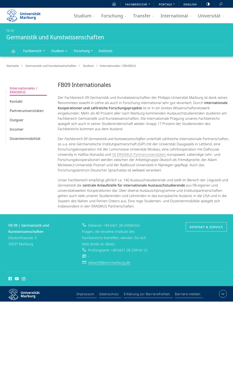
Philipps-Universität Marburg (27, 297)
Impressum (86, 294)
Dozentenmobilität (25, 138)
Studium (85, 16)
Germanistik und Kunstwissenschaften (15, 53)
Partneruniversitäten (27, 110)
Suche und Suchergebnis (219, 4)
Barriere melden (188, 294)
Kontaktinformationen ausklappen (222, 294)
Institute (106, 50)
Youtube (16, 279)
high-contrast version (206, 4)
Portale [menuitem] (168, 4)
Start (112, 4)
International (177, 16)
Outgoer (16, 119)
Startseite (12, 66)
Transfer (144, 16)
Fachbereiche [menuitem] (138, 4)
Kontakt (16, 101)
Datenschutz (109, 294)
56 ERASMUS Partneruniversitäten (139, 154)
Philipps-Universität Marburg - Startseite (27, 14)
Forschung (115, 16)
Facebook (9, 279)
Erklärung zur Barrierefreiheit (147, 294)
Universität (212, 16)
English (190, 4)
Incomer (16, 129)
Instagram (23, 279)
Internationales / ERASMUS (23, 90)
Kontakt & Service (206, 227)
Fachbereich (35, 51)
